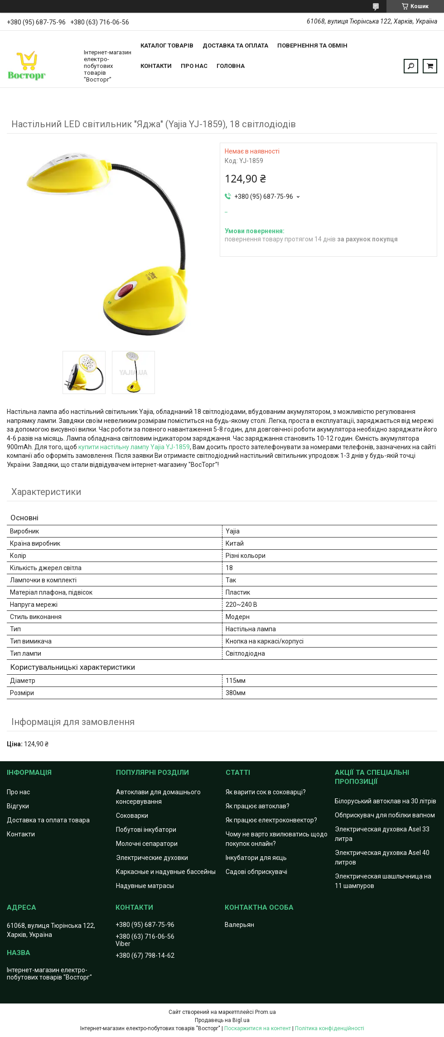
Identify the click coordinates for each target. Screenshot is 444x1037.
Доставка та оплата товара (48, 820)
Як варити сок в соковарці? (266, 792)
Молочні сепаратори (147, 843)
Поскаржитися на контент (257, 1028)
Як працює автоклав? (258, 806)
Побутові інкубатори (146, 829)
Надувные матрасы (145, 885)
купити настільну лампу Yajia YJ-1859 (134, 447)
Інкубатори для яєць (256, 857)
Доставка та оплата (235, 45)
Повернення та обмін (312, 45)
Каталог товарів (166, 45)
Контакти (156, 65)
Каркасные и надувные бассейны (166, 871)
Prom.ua (265, 1012)
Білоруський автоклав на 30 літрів (385, 801)
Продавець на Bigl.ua (222, 1020)
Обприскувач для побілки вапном (385, 815)
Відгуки (18, 806)
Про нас (194, 65)
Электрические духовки (152, 857)
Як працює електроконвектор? (271, 820)
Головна (231, 65)
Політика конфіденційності (329, 1028)
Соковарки (132, 815)
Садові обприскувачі (256, 871)
